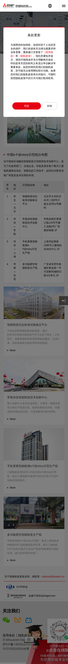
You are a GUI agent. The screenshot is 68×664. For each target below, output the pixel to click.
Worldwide (50, 6)
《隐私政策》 (25, 55)
